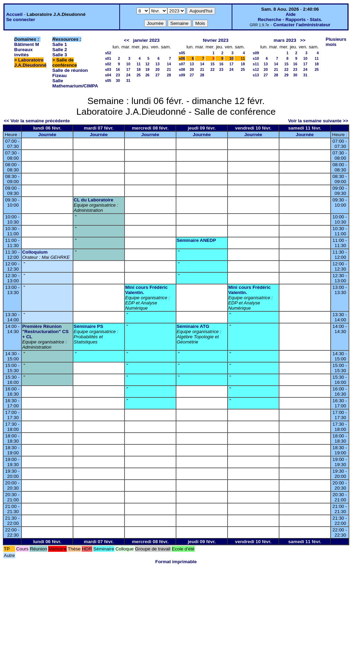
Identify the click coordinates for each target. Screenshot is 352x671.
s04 (108, 75)
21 (169, 69)
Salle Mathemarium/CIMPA (75, 83)
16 (118, 69)
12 (147, 64)
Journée (47, 134)
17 (128, 69)
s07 (182, 64)
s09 (182, 75)
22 (213, 69)
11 (139, 64)
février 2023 (216, 40)
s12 (256, 69)
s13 (256, 75)
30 (118, 80)
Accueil (14, 14)
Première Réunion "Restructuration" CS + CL (45, 331)
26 (147, 75)
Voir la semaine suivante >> (318, 120)
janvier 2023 (146, 40)
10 (128, 64)
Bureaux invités (23, 52)
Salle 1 (59, 44)
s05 (108, 80)
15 (213, 64)
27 (158, 75)
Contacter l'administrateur (301, 24)
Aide (291, 14)
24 (128, 75)
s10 (256, 58)
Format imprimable (176, 561)
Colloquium (34, 252)
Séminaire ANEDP (196, 240)
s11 (256, 64)
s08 (182, 69)
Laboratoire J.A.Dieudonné (30, 62)
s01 (108, 58)
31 (128, 80)
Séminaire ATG (193, 326)
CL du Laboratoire (93, 199)
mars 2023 (285, 40)
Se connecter (20, 19)
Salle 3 (59, 54)
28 (169, 75)
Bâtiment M (26, 44)
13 (158, 64)
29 (286, 75)
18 (139, 69)
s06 (182, 58)
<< (126, 40)
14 (169, 64)
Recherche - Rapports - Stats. (290, 19)
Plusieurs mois (336, 42)
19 (147, 69)
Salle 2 (59, 49)
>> (303, 40)
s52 (108, 53)
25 (139, 75)
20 (158, 69)
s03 (108, 69)
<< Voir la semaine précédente (37, 120)
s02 (108, 64)
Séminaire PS (88, 326)
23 (118, 75)
